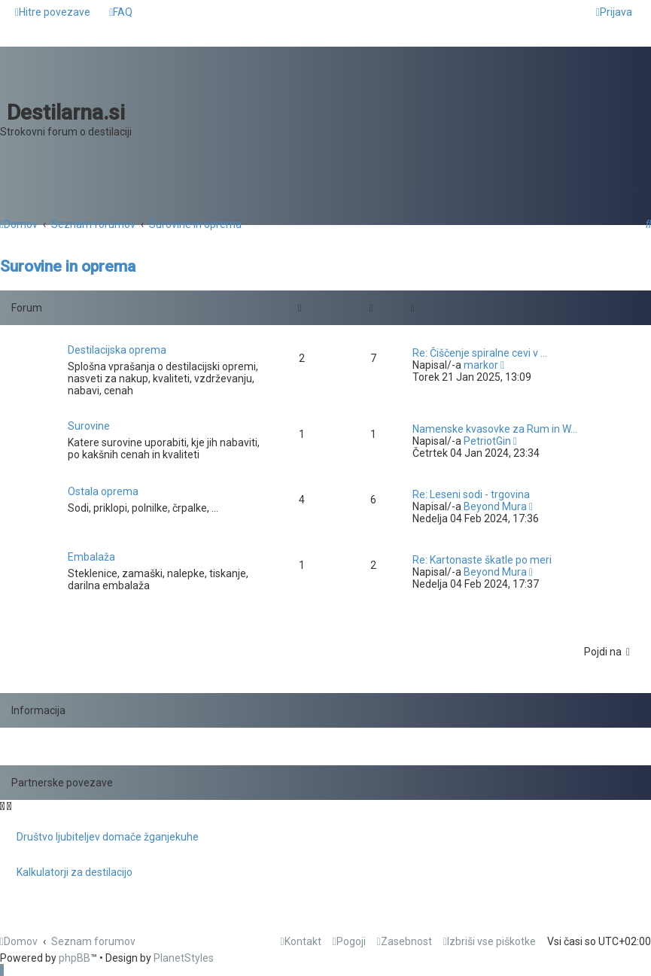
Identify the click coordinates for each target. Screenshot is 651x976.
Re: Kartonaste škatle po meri (482, 560)
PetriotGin (487, 441)
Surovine (89, 426)
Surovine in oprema (67, 266)
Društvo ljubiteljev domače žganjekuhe (108, 837)
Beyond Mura (495, 506)
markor (481, 365)
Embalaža (91, 557)
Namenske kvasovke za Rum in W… (494, 429)
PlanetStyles (184, 958)
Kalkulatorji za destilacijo (74, 872)
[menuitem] (120, 12)
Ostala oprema (103, 491)
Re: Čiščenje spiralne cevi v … (479, 353)
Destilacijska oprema (117, 350)
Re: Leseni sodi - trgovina (471, 494)
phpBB (74, 958)
